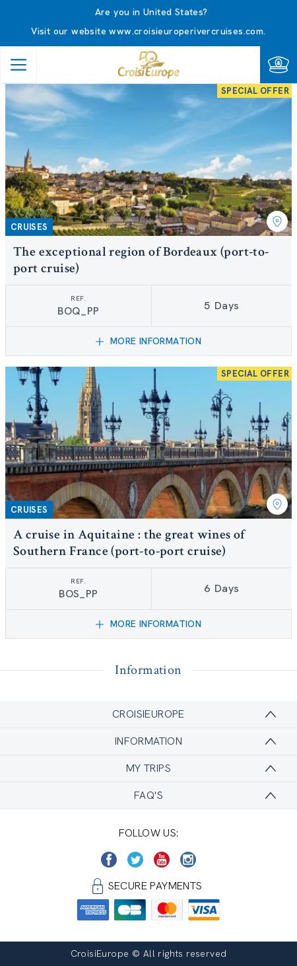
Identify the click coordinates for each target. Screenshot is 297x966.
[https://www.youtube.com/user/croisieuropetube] (162, 860)
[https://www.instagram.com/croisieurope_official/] (188, 860)
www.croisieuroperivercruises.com (186, 31)
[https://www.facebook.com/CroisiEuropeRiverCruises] (109, 860)
